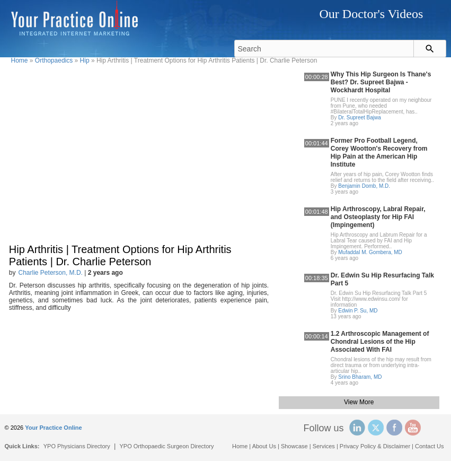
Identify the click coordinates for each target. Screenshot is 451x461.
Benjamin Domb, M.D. (364, 186)
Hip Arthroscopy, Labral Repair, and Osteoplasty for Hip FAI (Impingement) (378, 217)
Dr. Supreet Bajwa (359, 117)
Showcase (294, 446)
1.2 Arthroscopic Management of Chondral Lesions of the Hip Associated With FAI (380, 341)
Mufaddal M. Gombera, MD (370, 252)
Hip (85, 60)
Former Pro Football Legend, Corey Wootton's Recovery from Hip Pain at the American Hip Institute (379, 152)
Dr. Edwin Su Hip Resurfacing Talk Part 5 (382, 279)
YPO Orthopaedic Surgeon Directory (167, 446)
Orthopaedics (54, 60)
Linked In (357, 428)
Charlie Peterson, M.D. (51, 272)
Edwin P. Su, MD (357, 311)
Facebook (394, 428)
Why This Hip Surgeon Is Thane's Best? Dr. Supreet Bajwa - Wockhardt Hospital (381, 82)
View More (359, 402)
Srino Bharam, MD (360, 377)
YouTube (413, 428)
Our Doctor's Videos (371, 14)
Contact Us (429, 446)
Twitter (376, 428)
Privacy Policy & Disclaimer (375, 446)
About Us (264, 446)
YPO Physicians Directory (76, 446)
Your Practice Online (53, 427)
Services (324, 446)
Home (19, 60)
